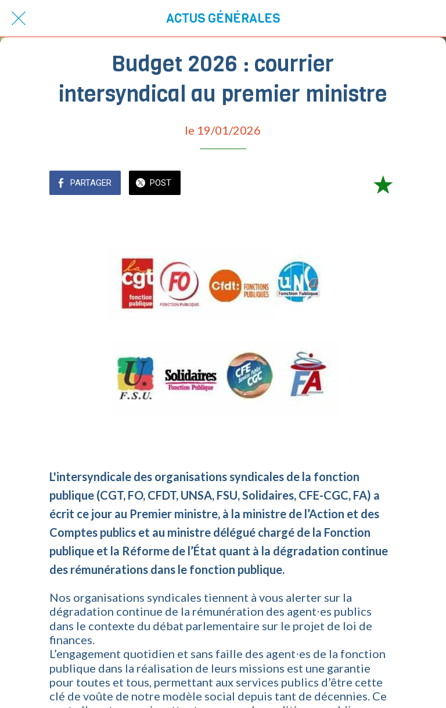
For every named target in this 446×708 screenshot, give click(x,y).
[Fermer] (19, 19)
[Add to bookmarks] (383, 184)
